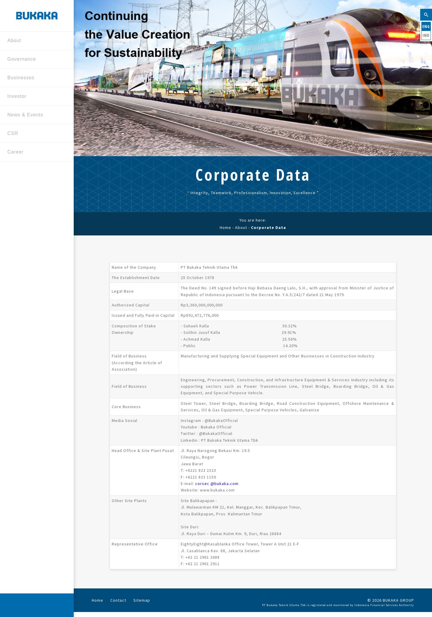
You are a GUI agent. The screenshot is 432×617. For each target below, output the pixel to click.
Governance (34, 59)
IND (426, 35)
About (34, 41)
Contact (118, 600)
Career (34, 152)
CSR (34, 133)
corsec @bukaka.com (217, 483)
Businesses (34, 78)
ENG (426, 26)
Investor (34, 96)
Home (225, 227)
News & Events (34, 115)
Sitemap (141, 600)
